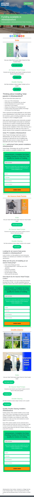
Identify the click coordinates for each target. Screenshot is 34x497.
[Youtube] (21, 36)
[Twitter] (13, 36)
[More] (24, 36)
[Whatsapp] (15, 36)
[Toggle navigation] (23, 3)
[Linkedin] (17, 36)
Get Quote (17, 89)
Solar (17, 58)
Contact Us (17, 77)
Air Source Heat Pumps (17, 70)
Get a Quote (28, 3)
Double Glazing (17, 82)
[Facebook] (10, 36)
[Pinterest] (19, 36)
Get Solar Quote (17, 65)
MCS (4, 144)
